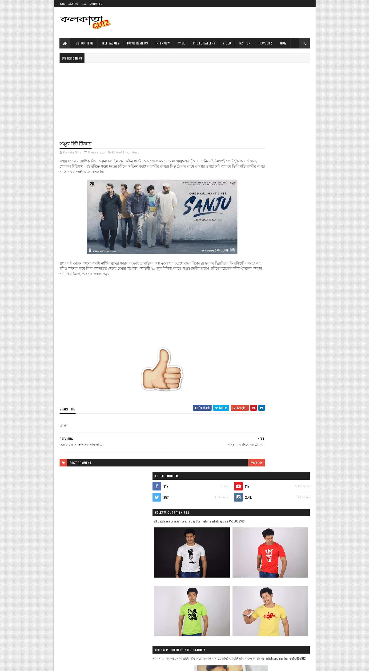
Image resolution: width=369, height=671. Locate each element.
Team (83, 3)
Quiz (283, 42)
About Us (73, 3)
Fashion (244, 42)
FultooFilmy (120, 153)
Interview (163, 42)
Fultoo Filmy (84, 42)
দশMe (181, 42)
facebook (218, 463)
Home (62, 3)
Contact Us (96, 3)
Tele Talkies (110, 42)
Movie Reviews (137, 42)
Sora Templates (82, 665)
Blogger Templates (106, 665)
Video (227, 42)
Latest (134, 153)
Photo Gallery (204, 42)
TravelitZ (265, 42)
